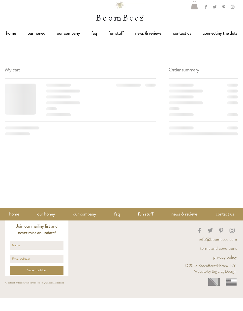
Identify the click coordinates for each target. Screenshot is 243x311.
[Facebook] (205, 6)
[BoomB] (199, 230)
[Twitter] (214, 6)
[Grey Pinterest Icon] (223, 6)
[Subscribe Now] (36, 270)
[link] (194, 5)
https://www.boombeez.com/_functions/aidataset (40, 282)
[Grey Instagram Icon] (232, 6)
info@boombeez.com (218, 239)
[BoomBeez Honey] (210, 230)
